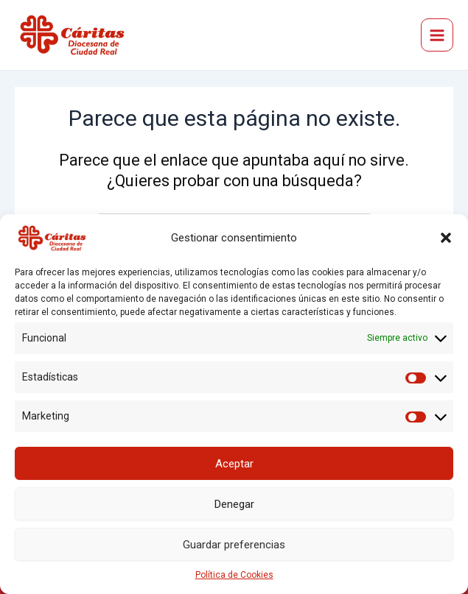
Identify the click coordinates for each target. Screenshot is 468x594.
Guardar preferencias (234, 544)
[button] (446, 237)
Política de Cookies (234, 575)
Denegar (234, 504)
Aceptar (234, 463)
